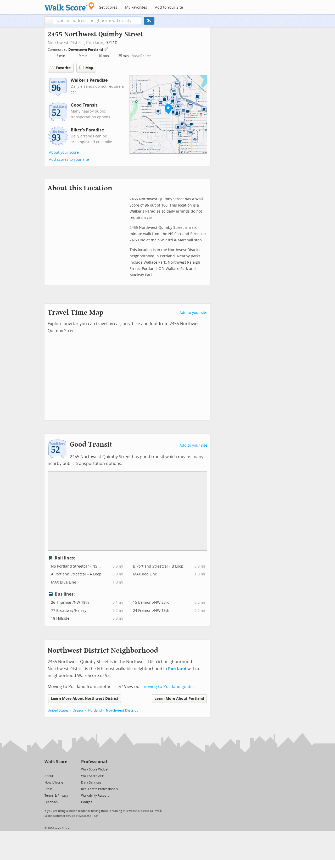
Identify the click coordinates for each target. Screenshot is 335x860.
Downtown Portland (86, 50)
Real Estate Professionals (99, 789)
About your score (64, 152)
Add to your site (193, 312)
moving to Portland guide (167, 686)
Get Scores (108, 7)
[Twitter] (47, 769)
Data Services (91, 782)
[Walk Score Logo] (69, 6)
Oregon (78, 710)
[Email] (64, 769)
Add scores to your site (69, 159)
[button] (48, 20)
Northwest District (122, 710)
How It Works (54, 782)
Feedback (51, 802)
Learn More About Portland (179, 698)
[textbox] (97, 20)
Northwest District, (66, 42)
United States (58, 710)
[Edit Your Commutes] (106, 48)
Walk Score (55, 761)
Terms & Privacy (56, 795)
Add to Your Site (169, 7)
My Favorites (136, 7)
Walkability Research (96, 795)
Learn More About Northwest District (84, 698)
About (48, 776)
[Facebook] (56, 769)
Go (149, 20)
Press (48, 789)
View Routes (141, 56)
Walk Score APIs (92, 776)
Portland (94, 42)
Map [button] (86, 67)
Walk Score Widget (94, 769)
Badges (86, 802)
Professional (94, 761)
